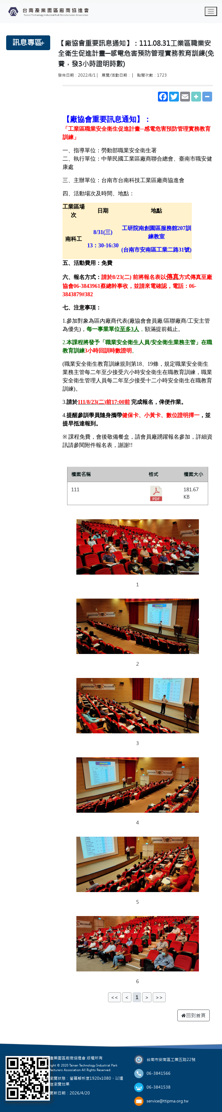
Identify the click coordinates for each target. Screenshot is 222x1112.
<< (114, 997)
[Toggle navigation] (211, 11)
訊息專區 (27, 42)
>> (159, 997)
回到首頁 (193, 1015)
